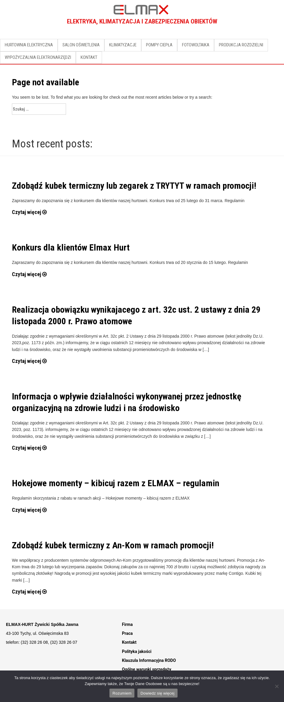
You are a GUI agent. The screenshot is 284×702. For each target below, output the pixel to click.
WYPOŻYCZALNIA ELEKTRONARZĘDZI (38, 57)
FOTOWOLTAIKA (195, 45)
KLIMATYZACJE (122, 45)
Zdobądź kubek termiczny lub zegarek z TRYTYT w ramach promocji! (134, 185)
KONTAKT (89, 57)
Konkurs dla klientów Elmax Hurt (71, 247)
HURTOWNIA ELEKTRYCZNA (29, 45)
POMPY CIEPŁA (159, 45)
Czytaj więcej (29, 212)
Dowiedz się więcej (157, 693)
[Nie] (277, 686)
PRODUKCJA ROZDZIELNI (241, 45)
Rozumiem (121, 693)
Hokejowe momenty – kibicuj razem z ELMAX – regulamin (115, 483)
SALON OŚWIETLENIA (81, 45)
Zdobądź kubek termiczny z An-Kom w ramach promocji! (113, 545)
